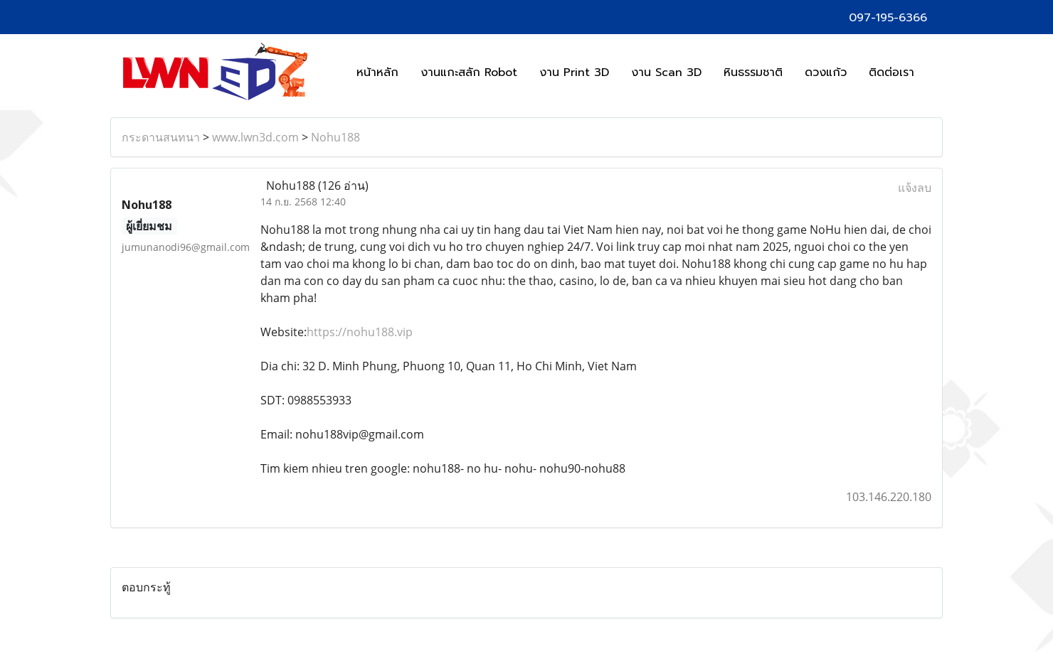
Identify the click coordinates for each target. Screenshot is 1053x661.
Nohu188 (335, 137)
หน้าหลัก (377, 72)
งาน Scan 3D (666, 72)
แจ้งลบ (914, 187)
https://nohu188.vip (360, 332)
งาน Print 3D (574, 72)
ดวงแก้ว (826, 72)
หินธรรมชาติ (753, 72)
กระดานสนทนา (161, 137)
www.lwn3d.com (255, 137)
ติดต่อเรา (891, 72)
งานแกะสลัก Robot (468, 72)
